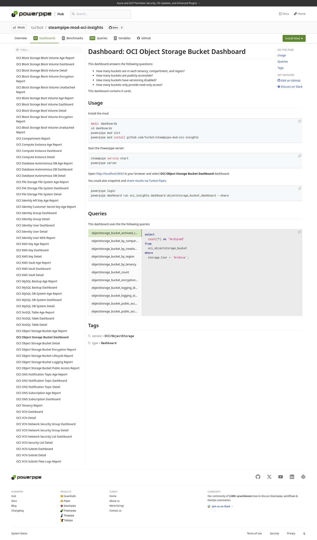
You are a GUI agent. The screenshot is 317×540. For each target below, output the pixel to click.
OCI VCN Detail (26, 418)
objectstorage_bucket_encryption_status (117, 280)
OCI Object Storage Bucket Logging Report (44, 362)
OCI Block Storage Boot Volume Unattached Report (45, 130)
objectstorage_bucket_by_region (113, 256)
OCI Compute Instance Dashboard (39, 151)
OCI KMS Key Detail (29, 256)
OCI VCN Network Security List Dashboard (44, 436)
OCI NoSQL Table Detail (31, 325)
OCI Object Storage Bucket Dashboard (42, 337)
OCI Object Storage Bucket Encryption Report (46, 349)
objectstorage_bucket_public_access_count (117, 303)
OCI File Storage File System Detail (38, 194)
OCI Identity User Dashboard (35, 225)
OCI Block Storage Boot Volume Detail (41, 110)
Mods (19, 27)
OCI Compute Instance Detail (35, 157)
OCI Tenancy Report (29, 405)
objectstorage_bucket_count (110, 272)
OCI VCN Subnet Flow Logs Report (38, 461)
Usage (282, 55)
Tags (281, 68)
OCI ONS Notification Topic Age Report (41, 374)
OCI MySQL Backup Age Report (36, 281)
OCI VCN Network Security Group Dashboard (45, 424)
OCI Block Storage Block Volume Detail (41, 70)
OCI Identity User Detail (32, 231)
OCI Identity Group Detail (33, 219)
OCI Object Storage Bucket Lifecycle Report (44, 356)
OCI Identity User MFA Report (35, 238)
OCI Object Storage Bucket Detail (38, 343)
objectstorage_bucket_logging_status (116, 295)
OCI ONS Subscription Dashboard (38, 399)
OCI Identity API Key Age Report (37, 200)
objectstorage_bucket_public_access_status (117, 311)
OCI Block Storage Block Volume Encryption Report (45, 79)
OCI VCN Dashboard (29, 412)
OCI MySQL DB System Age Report (39, 293)
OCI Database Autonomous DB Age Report (44, 163)
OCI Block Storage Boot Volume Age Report (45, 98)
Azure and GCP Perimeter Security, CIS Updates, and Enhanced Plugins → (158, 3)
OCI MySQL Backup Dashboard (36, 287)
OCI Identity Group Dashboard (36, 213)
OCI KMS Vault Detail (30, 275)
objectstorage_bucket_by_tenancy (114, 264)
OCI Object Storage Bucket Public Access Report (47, 368)
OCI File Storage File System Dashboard (42, 188)
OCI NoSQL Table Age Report (35, 312)
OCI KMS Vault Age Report (33, 263)
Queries (283, 61)
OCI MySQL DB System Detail (35, 306)
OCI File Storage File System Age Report (42, 182)
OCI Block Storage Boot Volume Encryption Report (44, 119)
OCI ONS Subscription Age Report (38, 393)
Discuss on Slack (290, 86)
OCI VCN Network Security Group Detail (42, 430)
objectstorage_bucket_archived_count (117, 233)
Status (19, 533)
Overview (21, 38)
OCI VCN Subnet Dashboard (34, 449)
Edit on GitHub (289, 80)
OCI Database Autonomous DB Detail (41, 176)
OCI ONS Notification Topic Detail (38, 387)
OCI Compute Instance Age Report (39, 144)
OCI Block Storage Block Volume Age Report (45, 58)
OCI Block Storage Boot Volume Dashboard (44, 104)
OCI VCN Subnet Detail (31, 455)
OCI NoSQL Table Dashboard (35, 318)
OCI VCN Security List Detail (34, 442)
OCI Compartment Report (33, 138)
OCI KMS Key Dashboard (32, 250)
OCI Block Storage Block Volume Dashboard (45, 64)
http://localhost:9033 (110, 173)
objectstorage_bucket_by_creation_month (117, 249)
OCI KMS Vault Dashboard (33, 269)
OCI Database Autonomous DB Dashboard (44, 169)
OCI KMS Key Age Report (32, 244)
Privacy (291, 533)
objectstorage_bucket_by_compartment (117, 241)
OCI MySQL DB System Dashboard (38, 300)
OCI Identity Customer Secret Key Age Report (46, 207)
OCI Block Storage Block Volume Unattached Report (45, 89)
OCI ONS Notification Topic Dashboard (41, 380)
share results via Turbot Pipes (146, 181)
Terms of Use (254, 533)
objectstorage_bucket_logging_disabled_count (117, 288)
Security (274, 533)
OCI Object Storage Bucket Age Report (41, 331)
